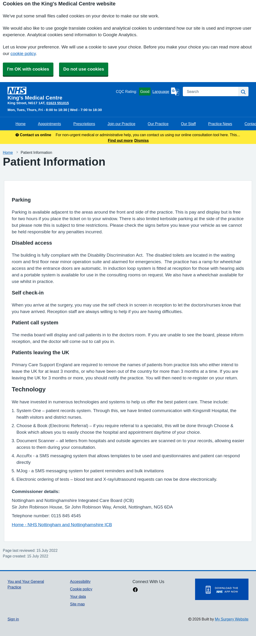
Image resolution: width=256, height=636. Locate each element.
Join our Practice (121, 124)
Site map (77, 604)
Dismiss (141, 140)
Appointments (49, 124)
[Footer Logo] (221, 589)
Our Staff (188, 124)
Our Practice (158, 124)
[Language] (165, 91)
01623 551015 (57, 103)
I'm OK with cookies (28, 69)
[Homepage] (61, 93)
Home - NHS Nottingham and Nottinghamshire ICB (62, 524)
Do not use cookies (83, 69)
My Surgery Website (231, 619)
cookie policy (23, 53)
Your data (78, 596)
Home (21, 124)
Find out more (120, 140)
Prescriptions (84, 124)
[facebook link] (135, 590)
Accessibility (80, 581)
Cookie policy (81, 589)
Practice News (220, 124)
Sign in (13, 619)
